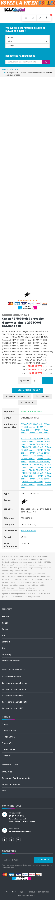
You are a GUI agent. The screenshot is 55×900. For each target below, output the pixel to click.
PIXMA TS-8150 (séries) (39, 453)
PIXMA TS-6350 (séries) (32, 447)
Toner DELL (7, 743)
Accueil (5, 70)
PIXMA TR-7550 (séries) (31, 424)
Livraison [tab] (42, 396)
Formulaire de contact (20, 831)
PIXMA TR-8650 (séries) (39, 432)
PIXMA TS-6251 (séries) (39, 444)
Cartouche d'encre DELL (13, 695)
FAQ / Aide (7, 771)
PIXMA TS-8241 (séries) (39, 461)
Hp (3, 635)
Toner (5, 724)
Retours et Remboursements (16, 778)
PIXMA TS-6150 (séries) (31, 438)
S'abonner (43, 860)
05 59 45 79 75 (16, 816)
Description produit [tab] (27, 390)
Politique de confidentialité (38, 892)
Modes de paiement (11, 784)
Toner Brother (9, 730)
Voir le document (28, 530)
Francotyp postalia (11, 660)
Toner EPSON (8, 749)
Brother (6, 616)
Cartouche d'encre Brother (15, 683)
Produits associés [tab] (17, 396)
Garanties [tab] (27, 403)
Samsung (6, 654)
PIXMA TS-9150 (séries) (39, 478)
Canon (5, 623)
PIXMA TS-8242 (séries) (32, 464)
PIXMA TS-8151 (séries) (32, 455)
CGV (4, 790)
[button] (33, 18)
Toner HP (6, 755)
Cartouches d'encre (11, 676)
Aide (7, 892)
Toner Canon (8, 736)
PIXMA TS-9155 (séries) (32, 481)
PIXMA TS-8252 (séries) (39, 470)
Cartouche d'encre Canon (14, 689)
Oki (3, 648)
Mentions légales (18, 892)
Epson (5, 629)
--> (27, 37)
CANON (15, 70)
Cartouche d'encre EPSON (14, 702)
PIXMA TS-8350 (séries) (32, 473)
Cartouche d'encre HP (12, 708)
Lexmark (6, 641)
